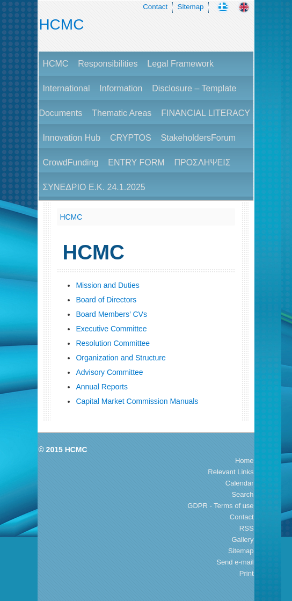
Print (246, 573)
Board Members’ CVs (111, 314)
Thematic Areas (121, 113)
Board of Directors (106, 299)
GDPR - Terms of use (220, 506)
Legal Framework (180, 63)
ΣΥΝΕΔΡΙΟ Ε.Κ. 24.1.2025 (93, 187)
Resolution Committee (113, 343)
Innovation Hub (71, 137)
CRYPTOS (130, 137)
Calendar (239, 483)
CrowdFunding (70, 162)
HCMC (61, 24)
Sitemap (191, 7)
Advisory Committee (109, 372)
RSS (246, 528)
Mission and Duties (107, 285)
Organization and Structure (120, 357)
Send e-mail (234, 562)
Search (242, 494)
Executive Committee (111, 328)
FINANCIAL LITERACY (205, 113)
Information (120, 88)
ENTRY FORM (136, 162)
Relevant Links (230, 472)
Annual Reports (102, 386)
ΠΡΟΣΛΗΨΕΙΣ (202, 162)
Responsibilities (107, 63)
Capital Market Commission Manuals (137, 401)
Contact (155, 7)
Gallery (242, 539)
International (66, 88)
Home (244, 461)
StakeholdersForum (198, 137)
